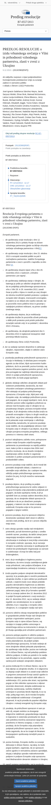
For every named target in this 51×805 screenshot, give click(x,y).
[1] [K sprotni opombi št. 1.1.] (40, 248)
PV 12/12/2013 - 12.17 (19, 183)
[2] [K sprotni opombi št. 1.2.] (12, 265)
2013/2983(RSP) (22, 145)
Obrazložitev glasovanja (20, 189)
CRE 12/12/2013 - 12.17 (20, 186)
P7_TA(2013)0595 (17, 196)
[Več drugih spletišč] (36, 2)
